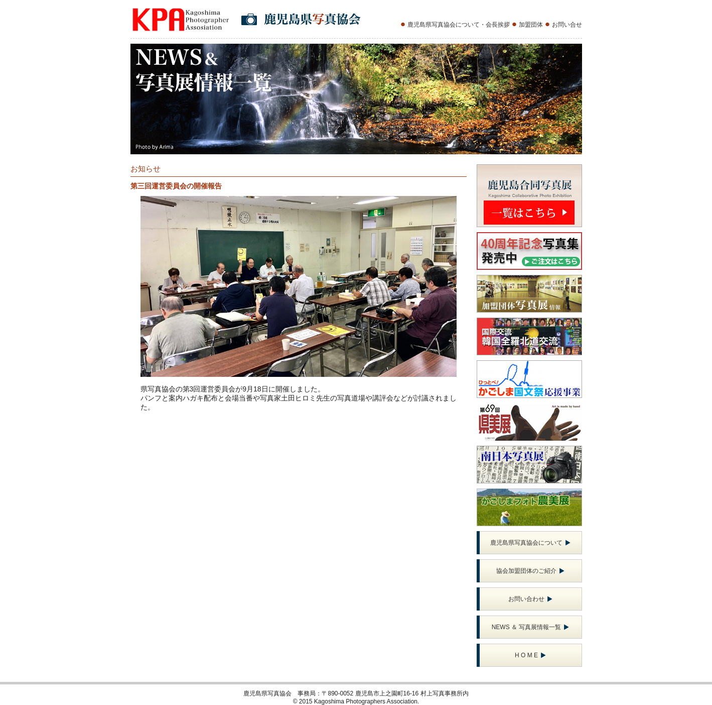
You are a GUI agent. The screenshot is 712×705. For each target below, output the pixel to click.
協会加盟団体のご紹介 (530, 570)
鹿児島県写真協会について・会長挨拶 (458, 24)
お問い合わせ (530, 598)
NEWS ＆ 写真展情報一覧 (530, 627)
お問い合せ (567, 24)
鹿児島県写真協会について (530, 542)
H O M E (530, 655)
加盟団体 (531, 24)
